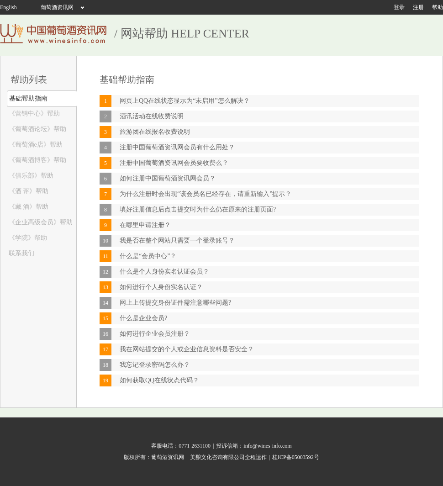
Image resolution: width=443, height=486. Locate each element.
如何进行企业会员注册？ (155, 333)
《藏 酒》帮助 (27, 206)
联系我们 (20, 253)
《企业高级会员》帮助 (40, 222)
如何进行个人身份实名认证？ (161, 287)
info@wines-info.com (267, 446)
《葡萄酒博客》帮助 (36, 160)
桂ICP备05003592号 (295, 457)
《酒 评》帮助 (27, 191)
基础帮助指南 (27, 98)
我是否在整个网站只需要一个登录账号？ (177, 240)
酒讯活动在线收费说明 (152, 116)
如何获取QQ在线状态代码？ (159, 380)
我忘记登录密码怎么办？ (155, 364)
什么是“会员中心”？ (148, 256)
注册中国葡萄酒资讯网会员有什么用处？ (177, 147)
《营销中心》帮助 (33, 113)
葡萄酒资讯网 (57, 7)
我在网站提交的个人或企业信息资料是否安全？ (187, 349)
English (8, 7)
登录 (399, 7)
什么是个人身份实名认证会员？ (164, 271)
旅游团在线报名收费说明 (155, 131)
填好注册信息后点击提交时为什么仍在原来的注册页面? (198, 209)
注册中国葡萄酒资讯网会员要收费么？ (174, 162)
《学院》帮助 (27, 237)
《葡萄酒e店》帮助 (35, 144)
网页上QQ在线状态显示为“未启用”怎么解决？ (185, 100)
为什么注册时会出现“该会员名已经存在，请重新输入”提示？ (205, 193)
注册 (418, 7)
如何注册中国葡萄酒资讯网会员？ (168, 178)
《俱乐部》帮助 (30, 175)
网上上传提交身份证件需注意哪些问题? (175, 302)
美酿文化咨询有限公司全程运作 (228, 457)
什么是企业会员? (143, 318)
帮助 (437, 7)
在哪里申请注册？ (145, 225)
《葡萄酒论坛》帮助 (36, 129)
